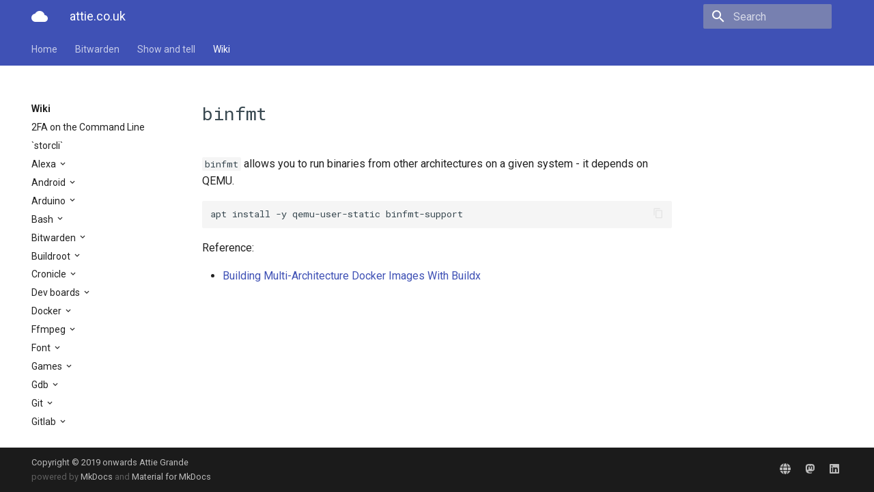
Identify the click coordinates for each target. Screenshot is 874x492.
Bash (43, 219)
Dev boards (56, 292)
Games (47, 366)
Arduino (49, 200)
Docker (47, 310)
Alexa (44, 164)
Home (44, 49)
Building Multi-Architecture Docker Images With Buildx (352, 275)
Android (49, 182)
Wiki (221, 49)
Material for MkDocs (171, 477)
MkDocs (97, 477)
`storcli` (47, 145)
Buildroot (51, 256)
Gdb (41, 384)
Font (42, 347)
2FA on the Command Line (88, 127)
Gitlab (44, 421)
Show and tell (166, 49)
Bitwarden (97, 49)
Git (38, 403)
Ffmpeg (49, 329)
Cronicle (49, 274)
